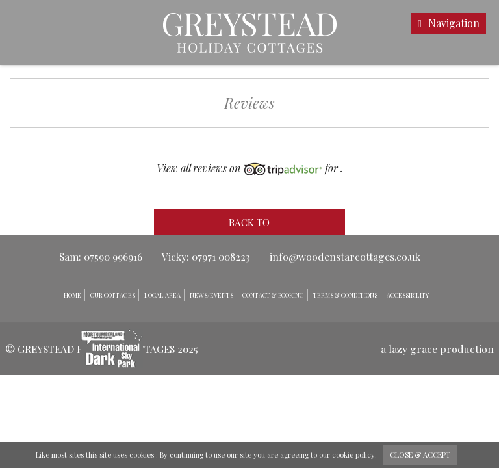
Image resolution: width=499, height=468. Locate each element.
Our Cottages (112, 295)
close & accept (420, 455)
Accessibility (408, 295)
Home (72, 295)
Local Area (162, 295)
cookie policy (353, 455)
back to (249, 222)
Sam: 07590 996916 (100, 256)
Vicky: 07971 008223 (206, 256)
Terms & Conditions (345, 295)
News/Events (211, 295)
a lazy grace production (437, 349)
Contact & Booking (273, 295)
